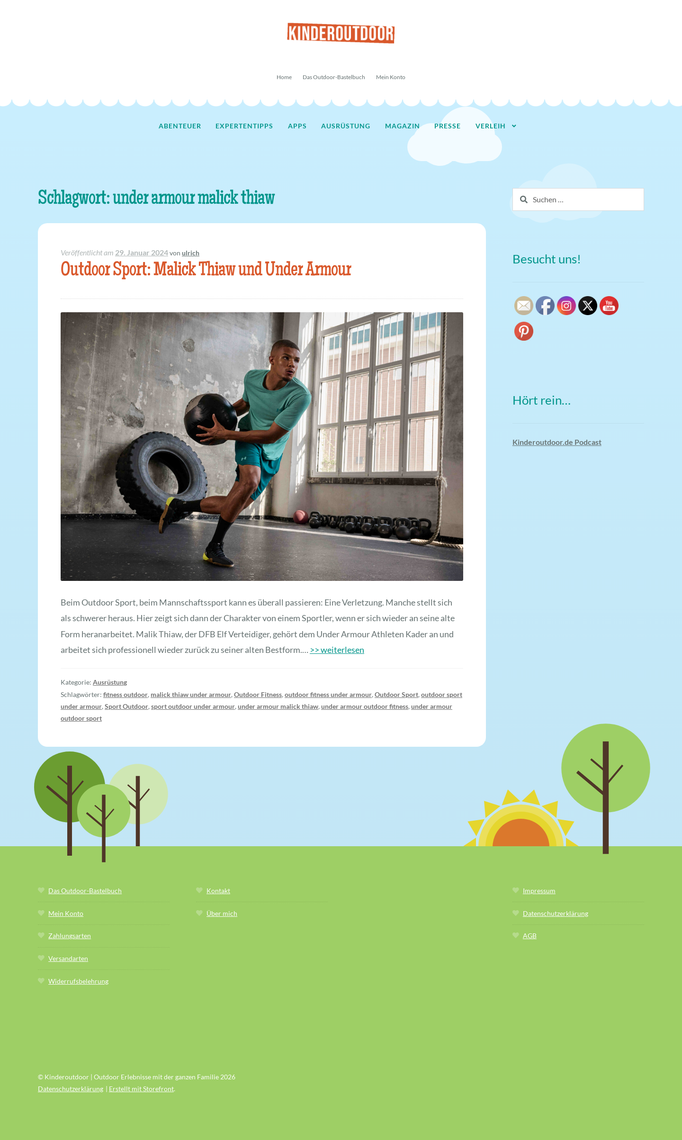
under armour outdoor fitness (364, 706)
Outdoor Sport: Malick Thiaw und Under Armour (206, 271)
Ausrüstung (345, 126)
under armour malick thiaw (278, 706)
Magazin (402, 126)
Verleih (491, 126)
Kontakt (218, 891)
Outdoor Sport (396, 694)
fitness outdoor (125, 694)
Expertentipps (244, 126)
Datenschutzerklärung (555, 913)
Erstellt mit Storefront (141, 1089)
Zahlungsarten (69, 936)
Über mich (221, 913)
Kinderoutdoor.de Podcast (556, 441)
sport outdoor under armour (193, 706)
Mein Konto (390, 77)
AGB (530, 936)
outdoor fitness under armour (328, 694)
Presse (447, 126)
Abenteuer (180, 126)
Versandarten (68, 958)
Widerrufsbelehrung (78, 981)
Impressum (539, 891)
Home (284, 77)
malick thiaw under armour (191, 694)
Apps (297, 126)
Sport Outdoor (126, 706)
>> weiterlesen (337, 649)
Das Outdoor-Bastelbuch (334, 77)
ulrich (190, 253)
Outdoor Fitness (258, 694)
